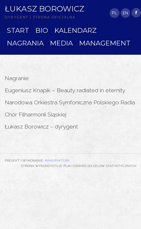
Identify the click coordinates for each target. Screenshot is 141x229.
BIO (41, 30)
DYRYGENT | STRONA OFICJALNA (40, 17)
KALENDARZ (75, 30)
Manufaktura (57, 160)
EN (125, 12)
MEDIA (61, 43)
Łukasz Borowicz (44, 8)
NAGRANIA (25, 43)
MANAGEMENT (105, 43)
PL (114, 12)
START (18, 30)
